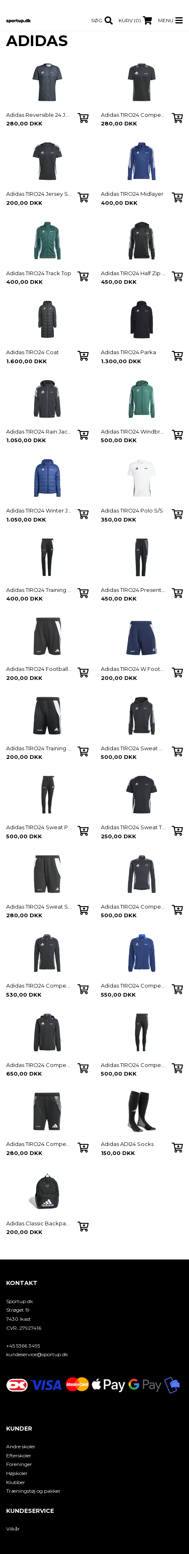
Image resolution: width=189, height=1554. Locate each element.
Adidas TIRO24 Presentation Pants (134, 590)
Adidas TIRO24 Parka (128, 352)
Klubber (15, 1482)
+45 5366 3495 (23, 1346)
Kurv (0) (130, 20)
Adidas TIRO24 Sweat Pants (39, 827)
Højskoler (17, 1473)
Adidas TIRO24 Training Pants (39, 590)
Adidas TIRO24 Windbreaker (134, 431)
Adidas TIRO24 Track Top (38, 273)
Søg (97, 20)
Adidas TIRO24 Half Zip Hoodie (134, 273)
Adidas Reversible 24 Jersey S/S (39, 114)
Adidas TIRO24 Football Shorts (39, 669)
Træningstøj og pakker (33, 1491)
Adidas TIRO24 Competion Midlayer (134, 906)
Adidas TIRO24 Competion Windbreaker (39, 1065)
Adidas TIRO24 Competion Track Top (39, 985)
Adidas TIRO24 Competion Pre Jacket (134, 985)
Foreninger (19, 1464)
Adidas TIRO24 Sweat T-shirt (134, 827)
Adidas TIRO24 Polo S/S (132, 510)
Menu (165, 20)
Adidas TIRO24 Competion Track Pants (134, 1065)
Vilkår (13, 1529)
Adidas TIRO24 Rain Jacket (39, 431)
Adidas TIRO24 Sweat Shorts (39, 906)
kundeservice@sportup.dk (37, 1354)
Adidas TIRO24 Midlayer (132, 193)
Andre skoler (20, 1446)
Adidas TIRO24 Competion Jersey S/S (134, 114)
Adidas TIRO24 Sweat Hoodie (134, 748)
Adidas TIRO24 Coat (32, 352)
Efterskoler (18, 1455)
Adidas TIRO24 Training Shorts (39, 748)
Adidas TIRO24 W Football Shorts (134, 669)
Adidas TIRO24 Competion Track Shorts (39, 1144)
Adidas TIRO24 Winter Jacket (39, 510)
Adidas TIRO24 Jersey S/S (39, 193)
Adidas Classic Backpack (39, 1223)
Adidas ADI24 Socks (127, 1144)
